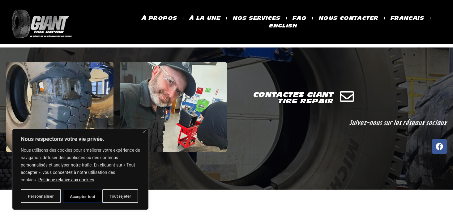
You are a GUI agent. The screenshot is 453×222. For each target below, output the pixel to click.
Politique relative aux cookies (66, 181)
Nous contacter (351, 18)
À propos (154, 18)
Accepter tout (120, 196)
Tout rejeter (81, 196)
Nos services (255, 18)
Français (412, 18)
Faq (300, 18)
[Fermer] (144, 133)
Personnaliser (40, 196)
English (283, 26)
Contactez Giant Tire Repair (293, 116)
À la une (201, 18)
